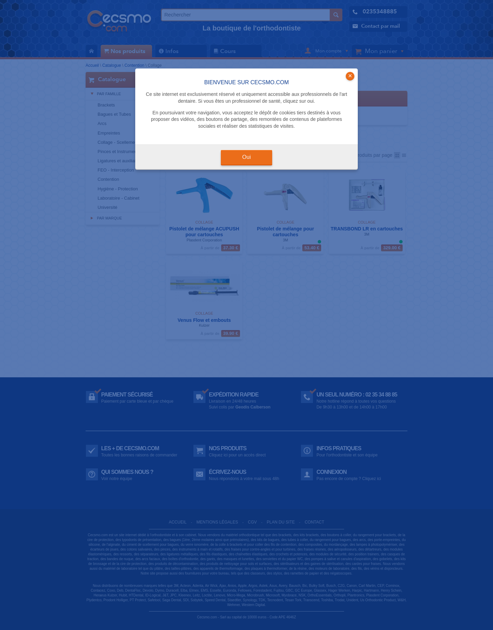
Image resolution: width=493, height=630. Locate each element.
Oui (246, 157)
